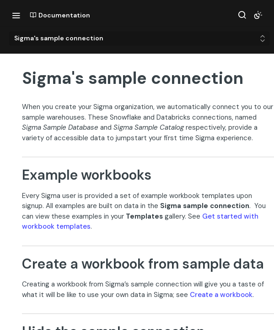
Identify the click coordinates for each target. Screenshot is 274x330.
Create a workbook (221, 294)
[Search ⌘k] (242, 15)
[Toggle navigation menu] (16, 15)
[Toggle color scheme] (258, 15)
